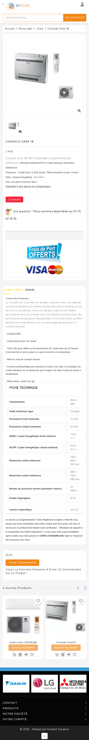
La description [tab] (13, 289)
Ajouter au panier (23, 647)
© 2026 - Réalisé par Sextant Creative (44, 729)
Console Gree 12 (66, 642)
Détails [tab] (30, 289)
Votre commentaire (22, 562)
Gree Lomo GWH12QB (23, 642)
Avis (9, 151)
